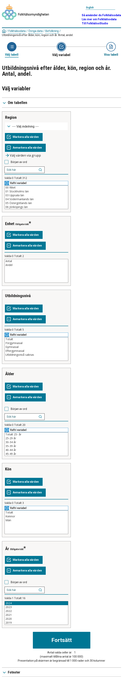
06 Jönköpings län (36, 207)
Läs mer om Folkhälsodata (99, 19)
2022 (36, 611)
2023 (36, 607)
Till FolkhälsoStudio (95, 23)
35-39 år (36, 446)
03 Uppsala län (36, 195)
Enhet (9, 223)
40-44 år (36, 450)
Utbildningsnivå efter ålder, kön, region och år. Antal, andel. (37, 35)
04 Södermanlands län (36, 199)
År (7, 548)
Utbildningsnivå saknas (36, 355)
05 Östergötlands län (36, 203)
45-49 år (36, 454)
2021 (36, 615)
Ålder (9, 374)
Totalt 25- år (36, 434)
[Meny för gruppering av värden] (36, 126)
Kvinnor (36, 516)
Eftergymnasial (36, 351)
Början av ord (19, 162)
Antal (36, 261)
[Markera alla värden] (23, 137)
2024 (36, 603)
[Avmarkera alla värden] (25, 147)
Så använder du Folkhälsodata (101, 15)
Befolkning (52, 31)
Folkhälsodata (17, 31)
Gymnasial (36, 347)
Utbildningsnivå (18, 295)
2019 (36, 623)
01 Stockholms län (36, 191)
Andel (36, 265)
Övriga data (35, 31)
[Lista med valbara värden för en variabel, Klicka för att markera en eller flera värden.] (36, 197)
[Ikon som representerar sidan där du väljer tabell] (12, 49)
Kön (8, 469)
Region (11, 117)
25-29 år (36, 438)
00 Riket (36, 187)
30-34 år (36, 442)
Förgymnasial (36, 343)
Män (36, 520)
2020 (36, 619)
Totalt (36, 339)
